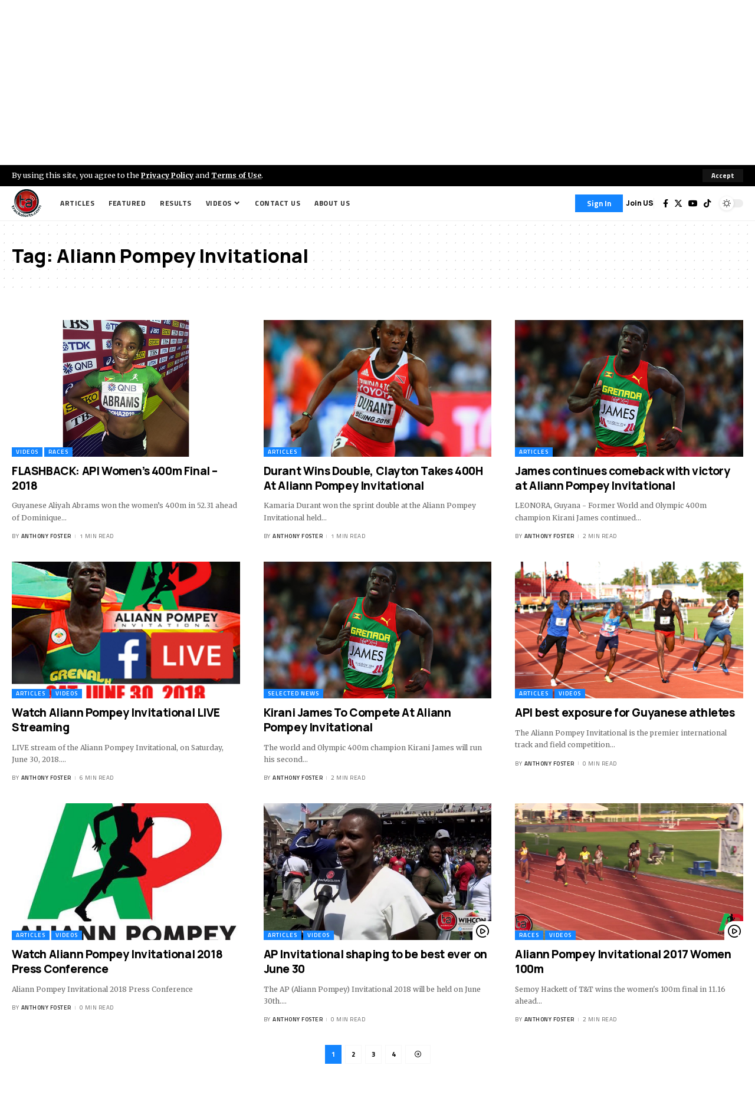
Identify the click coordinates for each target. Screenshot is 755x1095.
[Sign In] (599, 203)
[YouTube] (693, 203)
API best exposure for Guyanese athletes (624, 712)
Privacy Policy (168, 175)
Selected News (293, 693)
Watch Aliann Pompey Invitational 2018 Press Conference (117, 962)
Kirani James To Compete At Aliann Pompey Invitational (357, 720)
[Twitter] (678, 203)
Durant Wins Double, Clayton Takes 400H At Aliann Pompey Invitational (373, 478)
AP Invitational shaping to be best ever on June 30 (375, 962)
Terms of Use (239, 175)
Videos (27, 451)
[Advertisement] (377, 82)
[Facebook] (665, 203)
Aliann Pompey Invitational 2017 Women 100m (623, 962)
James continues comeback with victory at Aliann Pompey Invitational (622, 478)
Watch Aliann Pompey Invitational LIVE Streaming (115, 720)
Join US (640, 203)
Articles (282, 451)
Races (58, 451)
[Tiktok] (707, 203)
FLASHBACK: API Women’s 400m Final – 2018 (115, 478)
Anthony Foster (46, 536)
